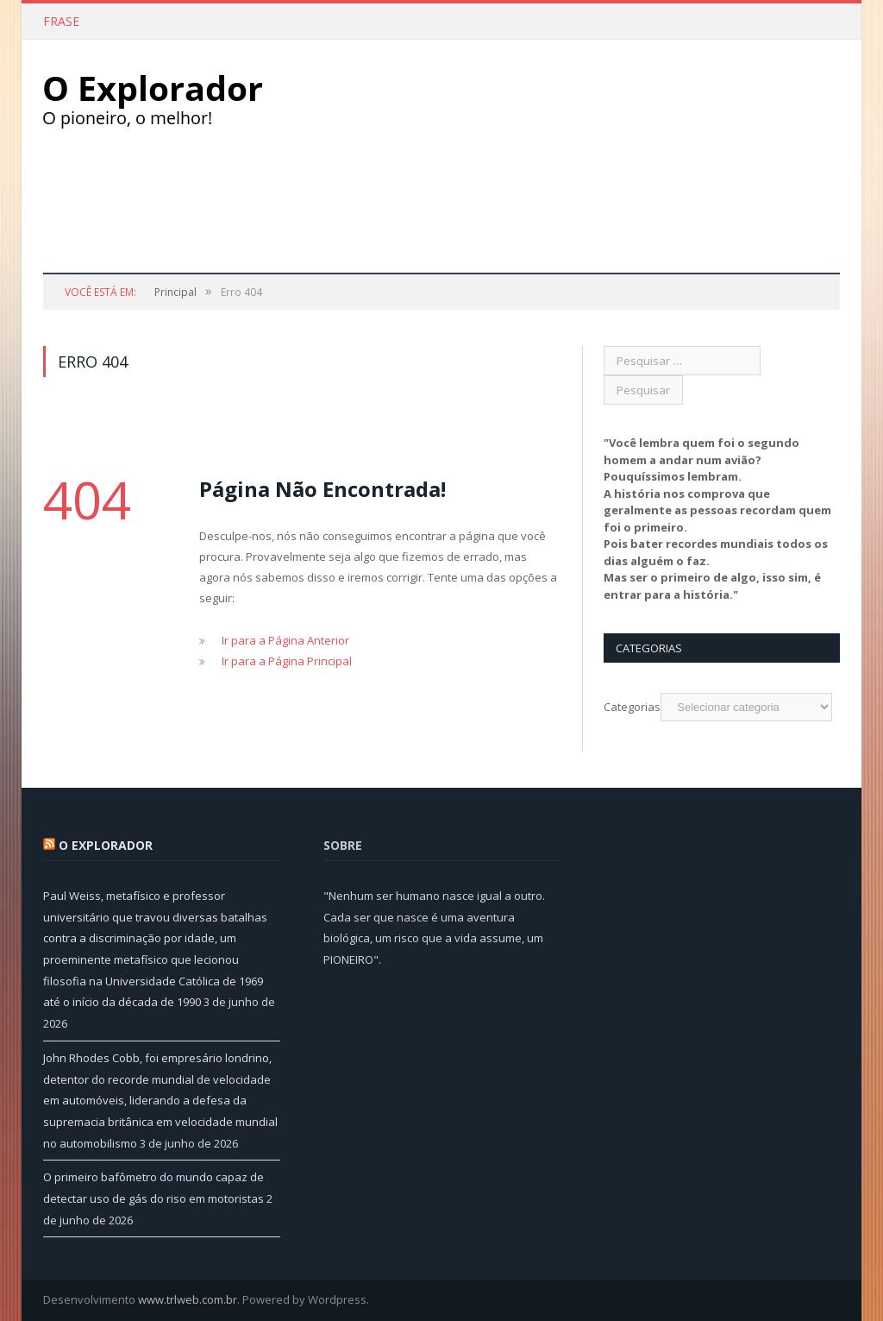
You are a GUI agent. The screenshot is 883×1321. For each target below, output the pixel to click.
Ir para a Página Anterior (285, 640)
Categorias (632, 706)
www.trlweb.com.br (187, 1299)
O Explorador (106, 845)
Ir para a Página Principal (287, 661)
